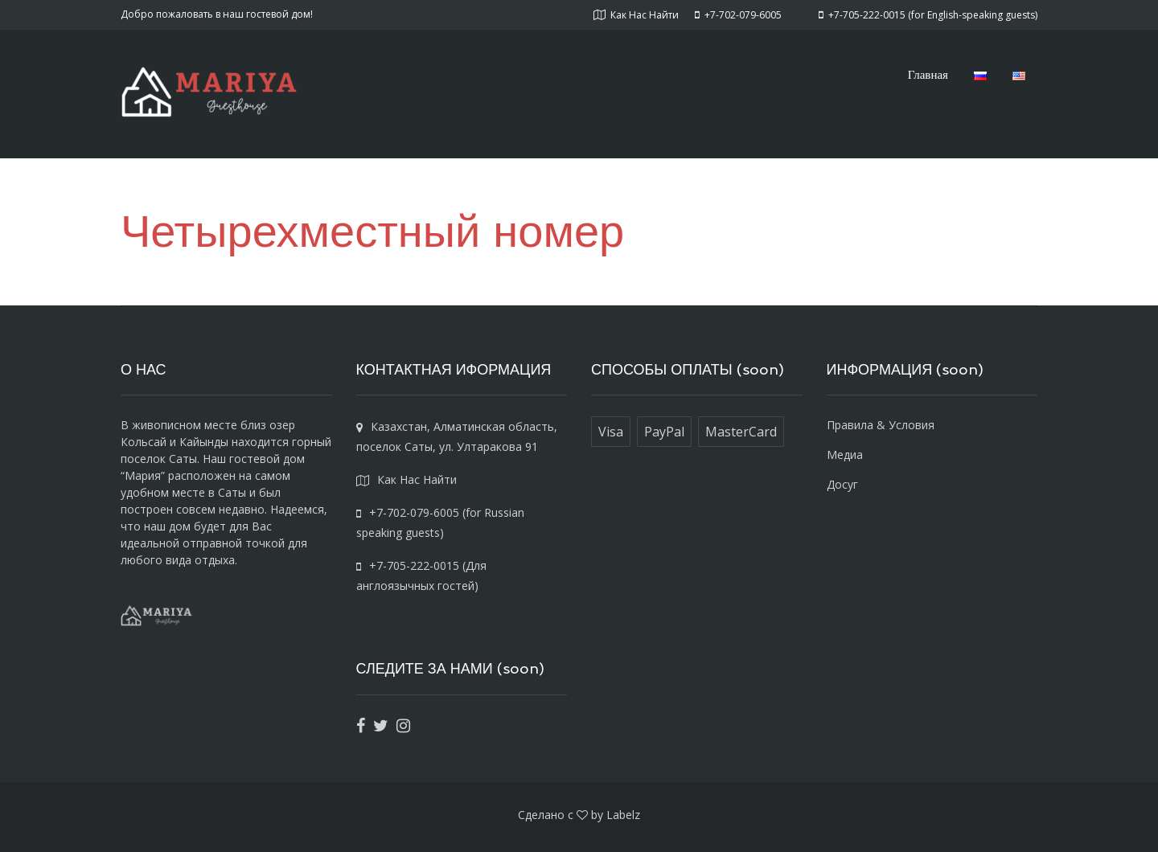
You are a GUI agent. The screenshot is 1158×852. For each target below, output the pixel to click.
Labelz (623, 814)
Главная (928, 74)
